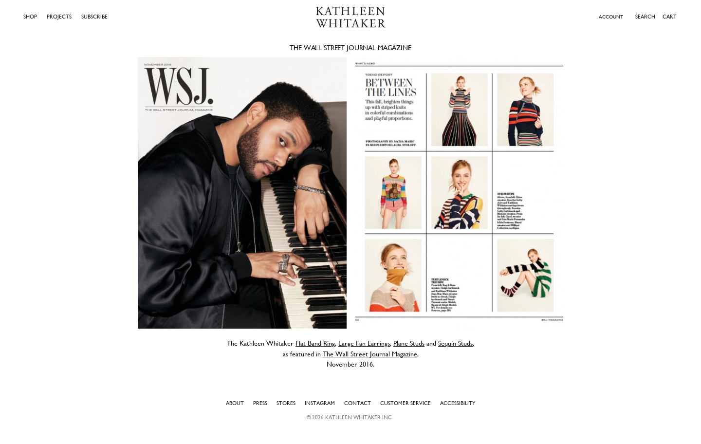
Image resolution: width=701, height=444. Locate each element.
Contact (357, 403)
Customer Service (405, 403)
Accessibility (458, 403)
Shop (30, 17)
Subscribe (94, 17)
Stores (286, 403)
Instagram (320, 403)
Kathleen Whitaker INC (358, 417)
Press (260, 403)
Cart (670, 16)
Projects (59, 17)
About (235, 403)
